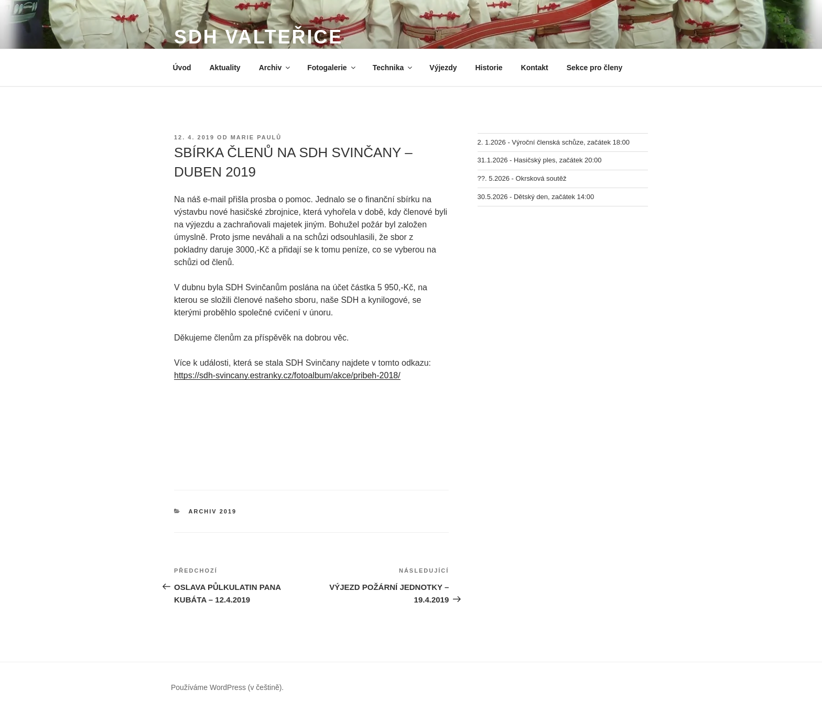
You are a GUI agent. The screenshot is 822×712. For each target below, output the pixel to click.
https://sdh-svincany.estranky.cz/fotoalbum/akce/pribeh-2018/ (287, 375)
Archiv (275, 67)
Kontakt (534, 67)
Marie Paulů (256, 137)
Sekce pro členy (595, 67)
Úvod (182, 67)
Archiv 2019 (213, 511)
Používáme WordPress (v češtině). (227, 687)
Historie (488, 67)
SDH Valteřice (258, 37)
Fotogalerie (331, 67)
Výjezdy (443, 67)
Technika (393, 67)
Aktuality (225, 67)
